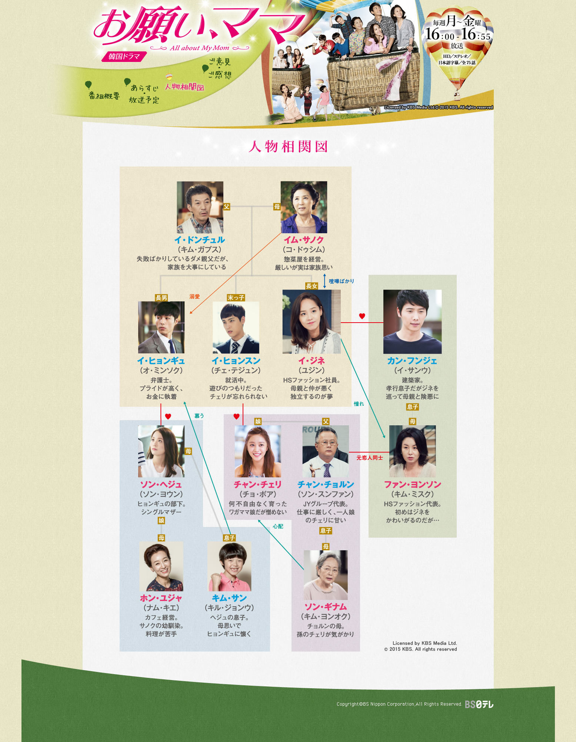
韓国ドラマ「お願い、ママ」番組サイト (199, 31)
